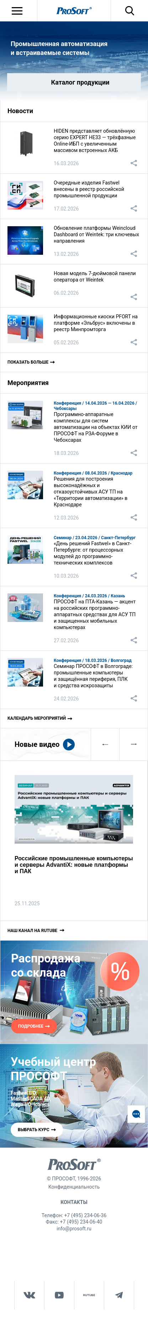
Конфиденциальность (74, 1187)
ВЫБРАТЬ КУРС (33, 1129)
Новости (20, 111)
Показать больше (27, 362)
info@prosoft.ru (74, 1228)
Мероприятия (28, 382)
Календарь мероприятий (36, 718)
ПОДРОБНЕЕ (30, 1026)
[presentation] (105, 744)
